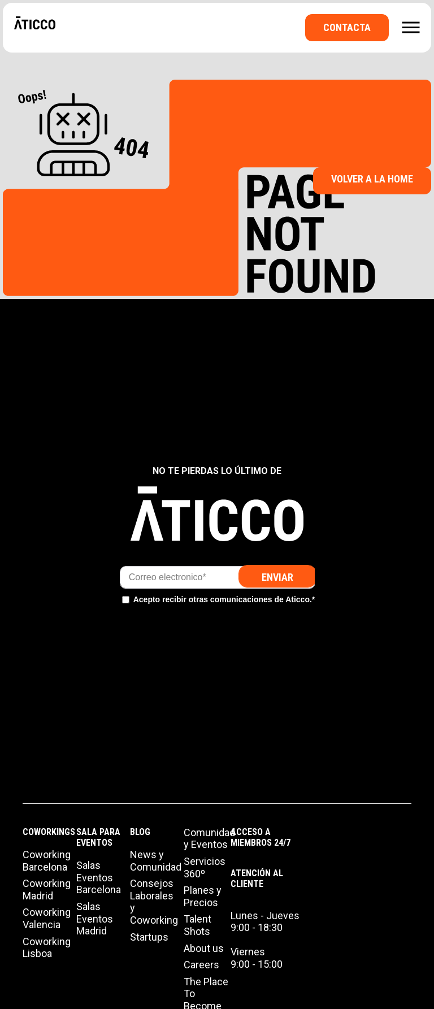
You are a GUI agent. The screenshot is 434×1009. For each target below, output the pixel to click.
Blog (140, 832)
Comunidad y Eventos (209, 839)
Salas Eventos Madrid (94, 919)
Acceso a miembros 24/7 (260, 837)
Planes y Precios (203, 896)
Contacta (347, 27)
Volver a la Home (372, 179)
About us (204, 948)
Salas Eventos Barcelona (98, 877)
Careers (201, 965)
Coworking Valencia (47, 918)
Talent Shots (197, 925)
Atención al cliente (257, 878)
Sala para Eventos (98, 837)
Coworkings (49, 832)
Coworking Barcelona (47, 861)
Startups (149, 937)
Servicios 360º (204, 867)
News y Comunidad (155, 861)
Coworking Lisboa (47, 948)
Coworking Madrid (47, 889)
